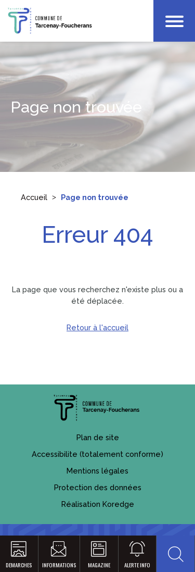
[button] (175, 554)
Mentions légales (97, 470)
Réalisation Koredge (97, 504)
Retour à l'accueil (97, 327)
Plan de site (97, 437)
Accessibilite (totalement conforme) (97, 454)
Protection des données (97, 487)
